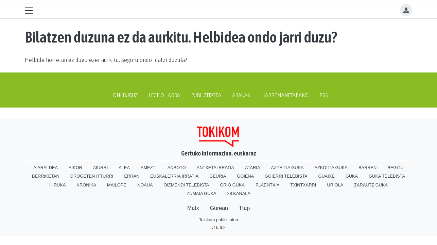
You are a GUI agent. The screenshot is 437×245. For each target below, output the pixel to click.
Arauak (241, 95)
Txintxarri (303, 184)
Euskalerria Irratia (174, 176)
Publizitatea (206, 95)
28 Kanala (238, 193)
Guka (352, 176)
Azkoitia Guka (330, 167)
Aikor (75, 167)
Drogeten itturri (91, 176)
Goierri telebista (286, 176)
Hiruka (57, 184)
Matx (193, 208)
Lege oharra (164, 95)
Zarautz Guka (371, 184)
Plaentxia (267, 184)
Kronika (86, 184)
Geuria (217, 176)
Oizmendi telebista (186, 184)
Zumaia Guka (201, 193)
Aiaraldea (45, 167)
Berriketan (45, 176)
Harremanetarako (285, 95)
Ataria (252, 167)
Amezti (149, 167)
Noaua (145, 184)
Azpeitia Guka (287, 167)
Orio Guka (232, 184)
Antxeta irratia (215, 167)
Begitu (395, 167)
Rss (323, 95)
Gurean (219, 208)
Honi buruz (123, 95)
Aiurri (100, 167)
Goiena (245, 176)
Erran (131, 176)
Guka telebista (387, 176)
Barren (368, 167)
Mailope (116, 184)
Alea (124, 167)
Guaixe (326, 176)
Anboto (177, 167)
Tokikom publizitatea (218, 219)
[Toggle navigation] (29, 11)
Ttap (244, 208)
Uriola (335, 184)
